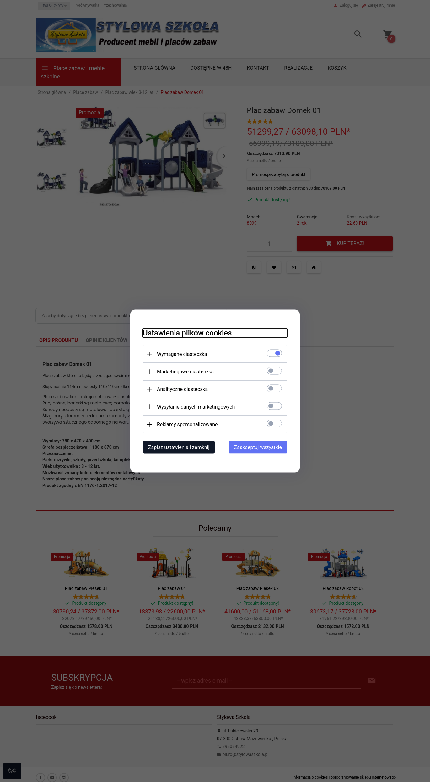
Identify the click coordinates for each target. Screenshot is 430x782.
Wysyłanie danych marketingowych (196, 407)
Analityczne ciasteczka (182, 389)
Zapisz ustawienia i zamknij (178, 447)
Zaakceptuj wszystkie (258, 447)
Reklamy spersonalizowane (187, 424)
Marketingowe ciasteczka (185, 372)
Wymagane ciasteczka (182, 354)
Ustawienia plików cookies (187, 333)
